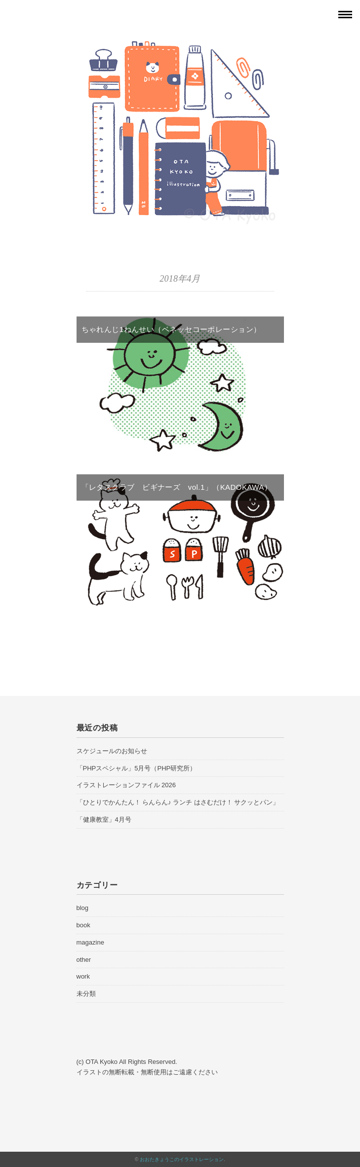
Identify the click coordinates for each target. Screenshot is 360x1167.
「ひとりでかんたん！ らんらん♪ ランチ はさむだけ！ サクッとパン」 (178, 802)
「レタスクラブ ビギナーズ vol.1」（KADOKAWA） (176, 487)
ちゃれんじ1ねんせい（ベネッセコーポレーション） (171, 329)
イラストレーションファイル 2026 (126, 785)
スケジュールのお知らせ (112, 751)
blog (83, 908)
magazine (90, 942)
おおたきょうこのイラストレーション (182, 1159)
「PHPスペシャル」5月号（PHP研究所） (137, 768)
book (83, 925)
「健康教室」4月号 (104, 819)
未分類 (86, 993)
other (84, 959)
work (83, 976)
